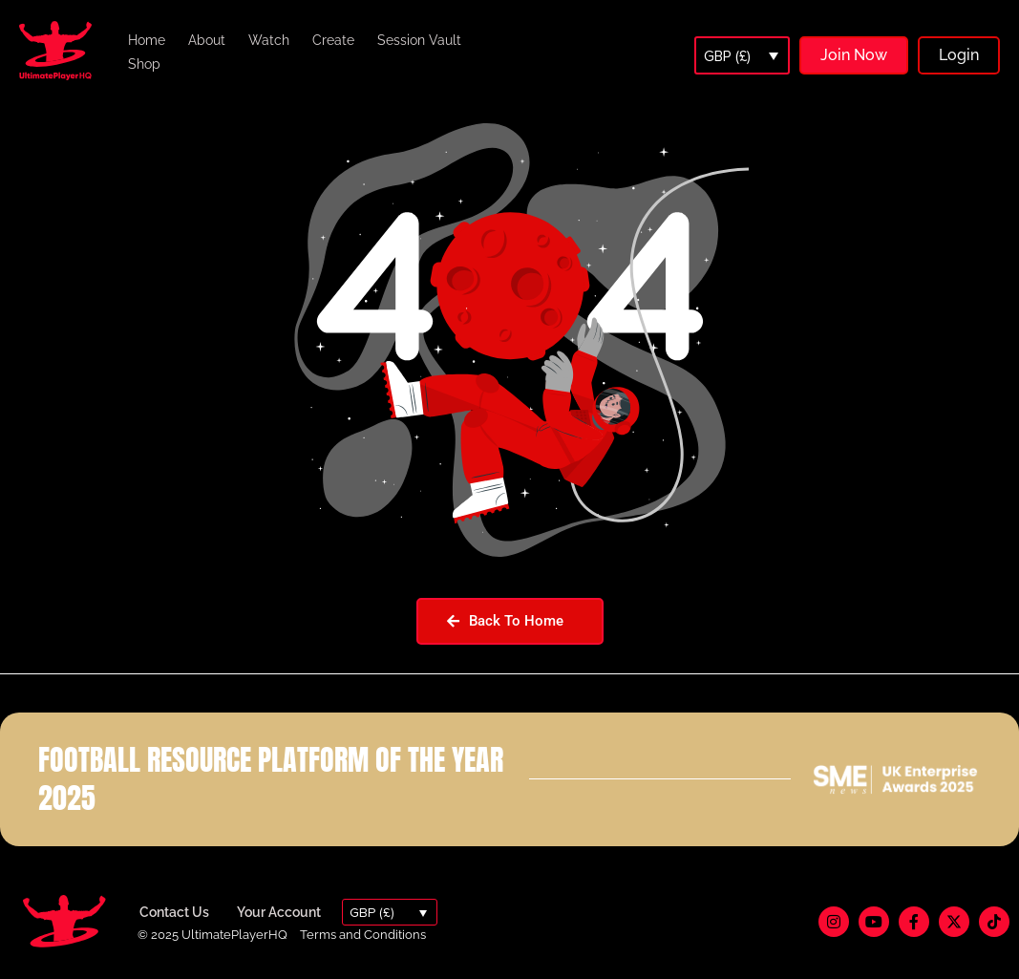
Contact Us (174, 912)
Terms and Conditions (363, 934)
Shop (144, 64)
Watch (268, 40)
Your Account (279, 912)
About (206, 40)
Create (333, 40)
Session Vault (419, 40)
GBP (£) (727, 56)
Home (146, 40)
